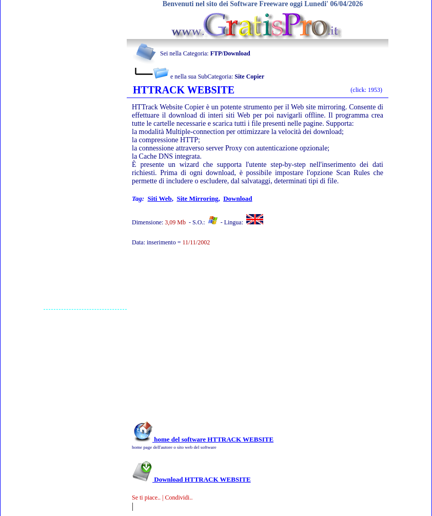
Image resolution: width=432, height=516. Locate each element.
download (237, 198)
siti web (160, 198)
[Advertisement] (85, 155)
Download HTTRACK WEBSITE (191, 479)
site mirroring (197, 198)
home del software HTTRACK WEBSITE (202, 439)
